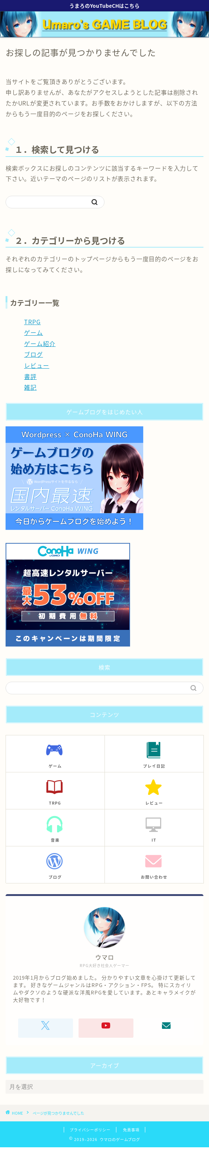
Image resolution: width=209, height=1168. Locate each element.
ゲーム (33, 332)
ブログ (33, 354)
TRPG (32, 321)
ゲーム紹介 (40, 343)
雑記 (30, 387)
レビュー (36, 365)
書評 (30, 376)
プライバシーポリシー (90, 1129)
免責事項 (131, 1129)
